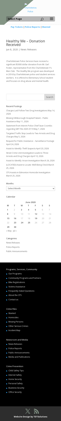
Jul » (15, 230)
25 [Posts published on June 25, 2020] (29, 222)
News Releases (28, 49)
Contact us (13, 299)
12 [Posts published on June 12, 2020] (36, 214)
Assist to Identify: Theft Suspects (21, 148)
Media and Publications (19, 357)
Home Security (15, 379)
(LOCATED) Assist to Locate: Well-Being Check (27, 164)
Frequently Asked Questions (21, 291)
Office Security (15, 392)
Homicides (13, 317)
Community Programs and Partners (24, 278)
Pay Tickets (17, 27)
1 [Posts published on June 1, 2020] (7, 209)
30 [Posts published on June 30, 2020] (15, 227)
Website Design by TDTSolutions (30, 416)
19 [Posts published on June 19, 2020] (36, 218)
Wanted (46, 27)
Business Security (16, 387)
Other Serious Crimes (18, 326)
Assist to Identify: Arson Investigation (23, 160)
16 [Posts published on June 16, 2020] (15, 218)
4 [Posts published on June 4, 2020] (28, 209)
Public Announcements (16, 251)
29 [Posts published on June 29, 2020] (8, 227)
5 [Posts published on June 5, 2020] (35, 209)
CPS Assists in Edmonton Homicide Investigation (28, 172)
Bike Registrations (16, 282)
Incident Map (14, 330)
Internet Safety (15, 375)
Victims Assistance (16, 286)
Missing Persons (15, 321)
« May (9, 230)
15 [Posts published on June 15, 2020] (8, 218)
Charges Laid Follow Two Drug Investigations (26, 110)
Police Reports (32, 27)
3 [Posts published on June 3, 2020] (21, 209)
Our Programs (15, 273)
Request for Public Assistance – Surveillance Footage (30, 141)
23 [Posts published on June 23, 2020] (15, 222)
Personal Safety (15, 383)
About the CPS (14, 295)
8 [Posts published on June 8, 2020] (7, 214)
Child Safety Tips (16, 370)
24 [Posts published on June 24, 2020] (22, 222)
